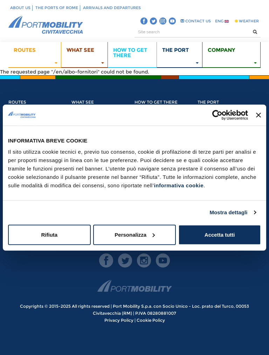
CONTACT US (195, 21)
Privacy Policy (118, 320)
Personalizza (135, 234)
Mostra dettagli (228, 212)
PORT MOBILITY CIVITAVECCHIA (45, 25)
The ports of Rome (56, 7)
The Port (208, 102)
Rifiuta (49, 234)
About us (20, 7)
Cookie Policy (151, 320)
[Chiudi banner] (258, 115)
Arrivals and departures (112, 7)
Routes (17, 102)
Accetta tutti (220, 234)
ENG (222, 21)
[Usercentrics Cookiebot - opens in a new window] (217, 115)
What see (82, 102)
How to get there (156, 102)
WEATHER (247, 21)
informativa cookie (179, 185)
